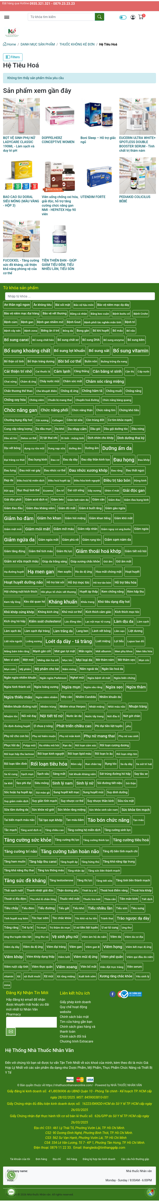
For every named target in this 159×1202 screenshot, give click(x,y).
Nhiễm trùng (48, 706)
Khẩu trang (87, 601)
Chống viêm (36, 400)
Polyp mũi (29, 745)
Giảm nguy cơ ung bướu (115, 529)
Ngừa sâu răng (93, 687)
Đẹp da (8, 480)
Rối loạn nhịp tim (126, 754)
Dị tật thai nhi (48, 438)
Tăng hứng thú (90, 861)
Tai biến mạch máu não (19, 820)
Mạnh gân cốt (42, 651)
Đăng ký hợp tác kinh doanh (99, 1159)
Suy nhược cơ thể (72, 801)
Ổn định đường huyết (17, 726)
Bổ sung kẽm (136, 340)
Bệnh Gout (74, 322)
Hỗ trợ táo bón (102, 582)
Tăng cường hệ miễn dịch (84, 830)
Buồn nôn (91, 361)
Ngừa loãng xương (46, 687)
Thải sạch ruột (13, 890)
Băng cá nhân (78, 313)
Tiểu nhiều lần (100, 908)
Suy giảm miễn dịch (16, 801)
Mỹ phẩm (25, 669)
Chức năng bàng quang (117, 400)
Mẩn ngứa (85, 651)
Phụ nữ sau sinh (128, 736)
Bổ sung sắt (99, 350)
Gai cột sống (76, 490)
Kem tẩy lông (12, 601)
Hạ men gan (41, 572)
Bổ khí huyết (101, 330)
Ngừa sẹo (114, 687)
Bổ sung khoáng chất (27, 351)
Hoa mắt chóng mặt (109, 572)
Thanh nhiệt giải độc (40, 890)
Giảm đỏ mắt (66, 508)
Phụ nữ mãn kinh (69, 736)
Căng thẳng (81, 371)
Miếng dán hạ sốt (48, 660)
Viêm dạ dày (11, 946)
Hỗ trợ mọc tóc (79, 582)
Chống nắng (133, 391)
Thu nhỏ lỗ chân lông (43, 899)
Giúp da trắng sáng (54, 561)
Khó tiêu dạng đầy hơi (114, 602)
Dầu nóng (138, 429)
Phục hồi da (12, 745)
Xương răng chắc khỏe (116, 976)
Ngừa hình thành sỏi (17, 687)
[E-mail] (34, 1022)
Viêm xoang (66, 966)
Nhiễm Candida (86, 697)
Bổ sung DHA (91, 340)
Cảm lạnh (62, 371)
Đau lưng (10, 470)
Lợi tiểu (119, 641)
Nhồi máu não (116, 706)
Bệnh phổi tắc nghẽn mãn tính (102, 322)
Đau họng (123, 460)
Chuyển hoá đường (87, 400)
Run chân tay (93, 764)
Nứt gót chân (131, 716)
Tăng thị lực (84, 880)
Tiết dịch (147, 899)
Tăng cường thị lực (67, 840)
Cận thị (129, 371)
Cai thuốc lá (43, 371)
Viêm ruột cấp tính (16, 967)
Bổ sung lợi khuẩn (69, 350)
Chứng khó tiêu (129, 410)
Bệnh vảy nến (12, 330)
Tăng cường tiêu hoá (131, 840)
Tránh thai (107, 918)
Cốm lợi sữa (74, 420)
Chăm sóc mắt (72, 381)
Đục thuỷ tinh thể (28, 490)
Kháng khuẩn (63, 602)
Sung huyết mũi (93, 792)
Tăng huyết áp (69, 861)
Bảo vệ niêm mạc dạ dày (113, 305)
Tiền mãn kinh (128, 899)
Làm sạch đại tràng (37, 631)
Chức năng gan (20, 410)
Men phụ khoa (123, 651)
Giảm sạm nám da (117, 540)
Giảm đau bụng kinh (136, 499)
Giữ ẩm (107, 561)
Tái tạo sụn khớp (50, 820)
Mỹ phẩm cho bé (47, 669)
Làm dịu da (123, 621)
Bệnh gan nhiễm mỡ (50, 322)
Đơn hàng (41, 1159)
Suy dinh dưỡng (117, 792)
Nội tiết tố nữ (51, 716)
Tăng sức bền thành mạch (104, 870)
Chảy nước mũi (49, 381)
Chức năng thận (82, 410)
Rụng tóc (111, 764)
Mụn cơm (10, 669)
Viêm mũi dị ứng (85, 957)
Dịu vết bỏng (12, 448)
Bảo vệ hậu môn (84, 304)
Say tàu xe (141, 774)
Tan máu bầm (75, 820)
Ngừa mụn (71, 687)
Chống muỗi (114, 391)
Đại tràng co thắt (14, 459)
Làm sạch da (12, 631)
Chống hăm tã (92, 391)
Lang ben (82, 631)
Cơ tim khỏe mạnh (120, 420)
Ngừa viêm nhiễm (47, 697)
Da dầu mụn (44, 429)
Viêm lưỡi (64, 956)
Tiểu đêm (28, 908)
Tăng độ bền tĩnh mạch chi (120, 851)
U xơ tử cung (110, 927)
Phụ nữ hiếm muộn (44, 736)
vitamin (8, 976)
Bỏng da (68, 330)
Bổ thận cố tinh (14, 361)
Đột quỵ (9, 490)
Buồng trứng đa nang (114, 361)
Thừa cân (110, 899)
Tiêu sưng (137, 908)
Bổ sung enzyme (113, 339)
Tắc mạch (10, 830)
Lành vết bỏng (101, 631)
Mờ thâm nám (105, 660)
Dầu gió (95, 429)
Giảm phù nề (70, 540)
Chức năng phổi (54, 410)
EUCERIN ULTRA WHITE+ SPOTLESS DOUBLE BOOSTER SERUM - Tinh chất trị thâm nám (137, 144)
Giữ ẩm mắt (123, 561)
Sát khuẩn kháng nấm (82, 774)
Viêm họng (112, 946)
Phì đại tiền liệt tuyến (109, 726)
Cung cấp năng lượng (18, 429)
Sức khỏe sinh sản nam (103, 809)
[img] (133, 17)
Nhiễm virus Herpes (73, 706)
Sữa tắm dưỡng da (16, 810)
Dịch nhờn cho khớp (100, 438)
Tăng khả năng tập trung (119, 861)
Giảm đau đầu (13, 508)
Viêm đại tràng (56, 947)
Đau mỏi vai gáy (30, 470)
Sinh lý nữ (84, 783)
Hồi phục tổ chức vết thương (58, 591)
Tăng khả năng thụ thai (19, 870)
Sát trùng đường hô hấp (115, 774)
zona (7, 985)
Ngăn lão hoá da (112, 669)
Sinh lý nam (62, 783)
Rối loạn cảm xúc (85, 745)
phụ (128, 726)
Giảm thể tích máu (41, 551)
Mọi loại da (84, 660)
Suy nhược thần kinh (100, 801)
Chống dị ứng (69, 391)
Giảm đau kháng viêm (40, 508)
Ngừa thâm (136, 687)
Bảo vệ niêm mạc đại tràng (21, 313)
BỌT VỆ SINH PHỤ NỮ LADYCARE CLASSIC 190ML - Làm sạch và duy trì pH (19, 144)
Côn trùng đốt (95, 420)
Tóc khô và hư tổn (86, 918)
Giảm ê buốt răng (90, 508)
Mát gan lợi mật (65, 651)
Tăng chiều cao (54, 830)
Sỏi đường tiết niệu (109, 783)
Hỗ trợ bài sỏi (55, 582)
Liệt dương (135, 631)
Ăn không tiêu (43, 305)
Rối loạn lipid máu (79, 754)
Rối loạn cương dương (114, 745)
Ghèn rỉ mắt (112, 490)
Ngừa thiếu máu (18, 697)
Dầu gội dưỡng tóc (116, 429)
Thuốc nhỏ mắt (69, 899)
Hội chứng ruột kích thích (20, 591)
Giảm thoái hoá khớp (98, 551)
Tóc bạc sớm (40, 918)
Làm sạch (143, 621)
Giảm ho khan (49, 518)
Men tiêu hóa (144, 651)
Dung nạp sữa (56, 448)
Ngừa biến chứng (124, 678)
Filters (13, 57)
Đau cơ (55, 459)
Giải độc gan (134, 490)
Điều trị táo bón (117, 480)
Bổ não (130, 330)
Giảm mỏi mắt (37, 529)
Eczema (48, 490)
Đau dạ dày (70, 459)
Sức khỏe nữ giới (43, 810)
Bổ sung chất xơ (68, 340)
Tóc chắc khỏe (61, 918)
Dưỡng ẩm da (117, 448)
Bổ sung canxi (16, 339)
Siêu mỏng (42, 783)
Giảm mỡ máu (64, 529)
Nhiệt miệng (96, 706)
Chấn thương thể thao (18, 391)
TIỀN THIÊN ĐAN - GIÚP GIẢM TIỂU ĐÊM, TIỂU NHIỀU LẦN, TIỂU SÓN (59, 264)
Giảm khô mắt (123, 518)
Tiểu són (121, 908)
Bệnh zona (30, 330)
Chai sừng (10, 381)
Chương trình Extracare (76, 1041)
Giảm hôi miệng (75, 518)
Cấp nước (144, 371)
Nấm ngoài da (89, 669)
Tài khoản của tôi (20, 1159)
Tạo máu (138, 820)
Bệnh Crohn (140, 313)
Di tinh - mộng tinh (72, 438)
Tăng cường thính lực (96, 840)
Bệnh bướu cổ (121, 313)
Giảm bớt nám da (77, 499)
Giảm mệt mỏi (12, 529)
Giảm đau (114, 499)
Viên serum (134, 967)
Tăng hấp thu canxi (43, 862)
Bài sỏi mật (62, 305)
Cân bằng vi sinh (107, 371)
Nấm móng (69, 669)
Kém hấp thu (135, 591)
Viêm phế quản (112, 957)
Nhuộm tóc (11, 716)
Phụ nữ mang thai (99, 736)
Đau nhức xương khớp (88, 470)
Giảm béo (57, 499)
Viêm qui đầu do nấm (140, 956)
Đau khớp (144, 459)
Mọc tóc (67, 660)
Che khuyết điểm (46, 391)
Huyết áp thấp (89, 591)
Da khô (59, 429)
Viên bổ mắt (88, 967)
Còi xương (42, 420)
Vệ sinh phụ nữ (65, 936)
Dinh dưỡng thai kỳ (130, 438)
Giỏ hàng (71, 1159)
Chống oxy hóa (15, 400)
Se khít (8, 783)
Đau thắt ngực (135, 470)
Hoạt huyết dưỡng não (23, 582)
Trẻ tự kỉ (27, 927)
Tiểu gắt (63, 908)
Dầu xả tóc (10, 438)
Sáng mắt (59, 774)
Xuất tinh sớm (87, 976)
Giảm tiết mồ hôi (136, 551)
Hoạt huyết (132, 572)
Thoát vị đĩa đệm (15, 899)
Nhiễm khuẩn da (110, 697)
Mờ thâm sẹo (126, 660)
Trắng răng (11, 927)
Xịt (18, 976)
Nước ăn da (74, 716)
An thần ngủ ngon (17, 305)
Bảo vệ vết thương (54, 313)
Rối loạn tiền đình (15, 764)
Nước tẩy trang (94, 716)
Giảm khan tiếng (100, 518)
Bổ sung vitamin (130, 351)
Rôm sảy (76, 764)
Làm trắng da (63, 631)
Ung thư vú (41, 936)
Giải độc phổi (12, 499)
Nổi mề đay (28, 716)
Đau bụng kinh (37, 459)
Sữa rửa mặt (126, 801)
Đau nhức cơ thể (54, 470)
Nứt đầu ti (113, 716)
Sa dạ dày (126, 764)
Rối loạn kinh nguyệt (51, 754)
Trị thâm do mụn (60, 927)
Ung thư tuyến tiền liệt (17, 936)
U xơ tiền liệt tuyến (86, 927)
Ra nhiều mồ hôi (49, 745)
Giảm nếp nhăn (87, 529)
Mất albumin (103, 651)
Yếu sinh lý (142, 976)
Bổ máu (118, 330)
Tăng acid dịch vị (30, 830)
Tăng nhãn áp (76, 870)
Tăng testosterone (61, 880)
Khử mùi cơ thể (72, 612)
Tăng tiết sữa (104, 880)
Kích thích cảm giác (98, 612)
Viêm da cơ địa (134, 936)
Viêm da (115, 937)
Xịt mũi (48, 976)
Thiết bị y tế (89, 890)
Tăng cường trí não (20, 851)
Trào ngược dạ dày (133, 918)
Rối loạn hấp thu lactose (19, 754)
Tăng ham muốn (14, 861)
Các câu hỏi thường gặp (135, 1159)
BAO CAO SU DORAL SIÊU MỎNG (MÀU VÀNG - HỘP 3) (21, 201)
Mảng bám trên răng (16, 651)
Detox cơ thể (28, 438)
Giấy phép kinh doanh (75, 1002)
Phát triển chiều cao (73, 726)
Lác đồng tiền (73, 621)
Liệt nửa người (13, 641)
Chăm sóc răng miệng (105, 381)
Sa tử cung (10, 774)
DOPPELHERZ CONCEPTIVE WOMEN (58, 140)
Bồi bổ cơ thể (69, 361)
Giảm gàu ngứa (115, 508)
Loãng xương (34, 641)
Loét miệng (103, 641)
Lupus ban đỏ (135, 641)
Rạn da (67, 745)
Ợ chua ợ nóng (43, 726)
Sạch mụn (27, 774)
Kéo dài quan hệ (34, 601)
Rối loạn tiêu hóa (49, 764)
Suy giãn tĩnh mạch (44, 801)
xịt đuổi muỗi (32, 976)
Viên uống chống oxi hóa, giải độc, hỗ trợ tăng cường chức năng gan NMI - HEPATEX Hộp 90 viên (60, 205)
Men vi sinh (11, 660)
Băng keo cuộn (100, 313)
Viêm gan (75, 947)
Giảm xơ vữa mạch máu (21, 561)
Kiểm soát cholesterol (45, 621)
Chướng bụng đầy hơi (18, 420)
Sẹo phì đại (23, 783)
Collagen (57, 420)
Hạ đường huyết (14, 571)
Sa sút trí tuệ (144, 764)
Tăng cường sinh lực (117, 830)
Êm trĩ (60, 490)
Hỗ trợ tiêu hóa (125, 582)
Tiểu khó (78, 908)
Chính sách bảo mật (74, 1017)
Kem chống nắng (113, 591)
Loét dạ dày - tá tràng (69, 641)
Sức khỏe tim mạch (136, 810)
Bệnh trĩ (130, 322)
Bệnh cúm (10, 322)
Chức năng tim (105, 410)
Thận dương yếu (67, 890)
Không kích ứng (48, 612)
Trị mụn (41, 927)
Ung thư (127, 927)
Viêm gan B (92, 946)
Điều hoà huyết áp (59, 480)
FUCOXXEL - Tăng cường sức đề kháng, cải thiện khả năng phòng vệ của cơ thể (21, 266)
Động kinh (140, 480)
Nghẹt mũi (77, 678)
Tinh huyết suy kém (16, 918)
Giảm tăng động (14, 551)
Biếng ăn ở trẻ (50, 330)
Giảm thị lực (64, 551)
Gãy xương (94, 490)
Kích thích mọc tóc (127, 612)
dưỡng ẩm (75, 448)
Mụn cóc (144, 660)
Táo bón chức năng (108, 820)
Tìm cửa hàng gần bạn (76, 1022)
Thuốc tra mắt (91, 899)
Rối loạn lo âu (104, 754)
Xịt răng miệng (66, 976)
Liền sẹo (119, 631)
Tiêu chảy (11, 908)
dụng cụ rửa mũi (34, 448)
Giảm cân (98, 499)
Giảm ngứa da (19, 540)
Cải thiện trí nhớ (18, 371)
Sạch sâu (43, 774)
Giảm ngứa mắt (48, 540)
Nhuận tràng (138, 706)
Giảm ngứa (141, 529)
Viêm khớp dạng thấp (41, 956)
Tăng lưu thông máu (51, 870)
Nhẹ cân (66, 697)
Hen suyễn (65, 572)
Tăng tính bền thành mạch (133, 880)
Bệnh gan (27, 322)
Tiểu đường (46, 908)
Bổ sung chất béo (43, 339)
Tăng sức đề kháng (25, 880)
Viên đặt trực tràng (111, 967)
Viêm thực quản (42, 967)
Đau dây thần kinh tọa (95, 459)
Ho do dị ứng (83, 572)
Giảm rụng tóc (91, 540)
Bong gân (83, 330)
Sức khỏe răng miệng (71, 810)
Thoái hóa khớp (141, 890)
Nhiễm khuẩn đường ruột (20, 706)
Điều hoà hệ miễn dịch (30, 480)
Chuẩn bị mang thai (60, 400)
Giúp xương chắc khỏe (85, 561)
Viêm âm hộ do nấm (94, 936)
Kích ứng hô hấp (14, 621)
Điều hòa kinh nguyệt (87, 480)
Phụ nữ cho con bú (16, 736)
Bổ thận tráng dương (41, 361)
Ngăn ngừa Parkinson (53, 678)
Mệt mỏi (28, 660)
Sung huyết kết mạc (66, 792)
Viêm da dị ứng (33, 947)
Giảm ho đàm (19, 518)
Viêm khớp (13, 956)
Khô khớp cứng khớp (19, 612)
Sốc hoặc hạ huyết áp (18, 792)
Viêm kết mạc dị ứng (138, 946)
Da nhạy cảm (77, 429)
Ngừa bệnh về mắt (99, 678)
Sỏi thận (131, 783)
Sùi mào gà (43, 792)
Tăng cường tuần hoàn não (70, 851)
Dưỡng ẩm (92, 448)
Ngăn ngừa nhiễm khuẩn (20, 678)
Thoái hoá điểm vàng (114, 890)
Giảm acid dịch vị (36, 499)
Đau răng (116, 470)
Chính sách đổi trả (73, 1036)
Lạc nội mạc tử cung (97, 621)
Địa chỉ (57, 1159)
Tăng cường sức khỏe (27, 840)
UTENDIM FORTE (93, 197)
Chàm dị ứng (28, 381)
